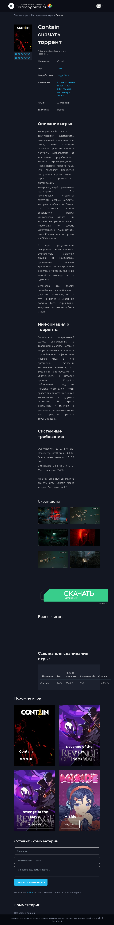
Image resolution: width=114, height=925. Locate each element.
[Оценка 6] (16, 57)
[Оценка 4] (25, 53)
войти (30, 892)
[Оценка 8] (22, 57)
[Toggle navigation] (11, 6)
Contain (26, 751)
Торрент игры (21, 15)
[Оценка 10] (28, 57)
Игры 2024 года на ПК (64, 89)
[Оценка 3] (22, 53)
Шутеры (65, 92)
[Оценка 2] (19, 53)
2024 (59, 68)
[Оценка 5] (28, 53)
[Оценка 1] (16, 53)
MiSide (70, 816)
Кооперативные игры (42, 15)
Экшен (60, 95)
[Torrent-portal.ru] (34, 5)
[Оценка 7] (19, 57)
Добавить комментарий (31, 882)
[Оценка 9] (25, 57)
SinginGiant (63, 75)
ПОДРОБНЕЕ (26, 759)
